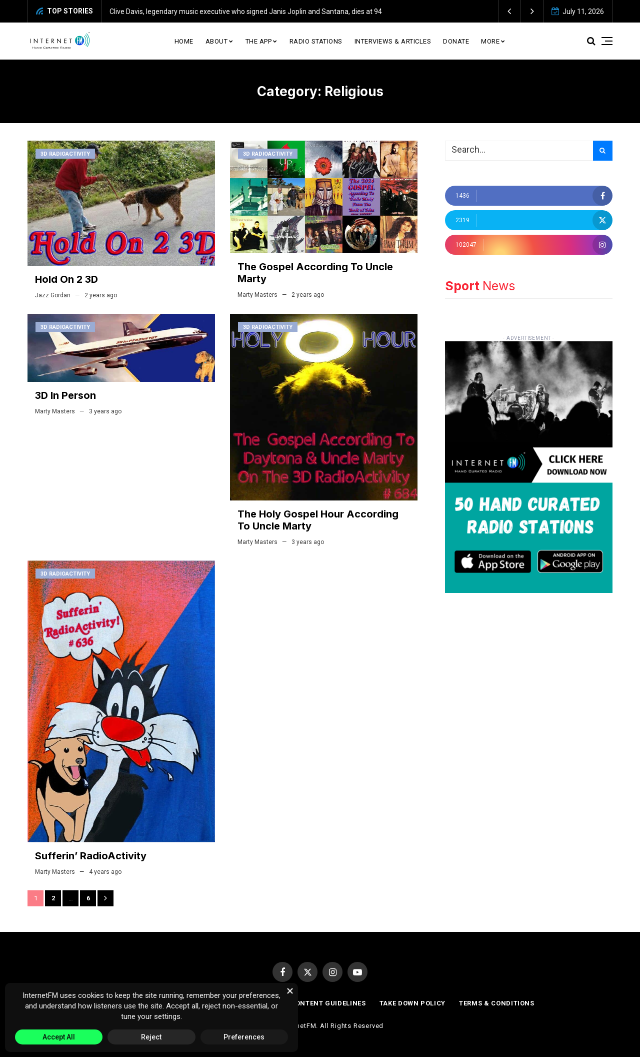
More (490, 41)
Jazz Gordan (52, 295)
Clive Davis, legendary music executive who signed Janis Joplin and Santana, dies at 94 (246, 12)
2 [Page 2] (53, 898)
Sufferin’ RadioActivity (90, 856)
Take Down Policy (413, 1003)
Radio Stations (316, 41)
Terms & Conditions (496, 1003)
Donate (456, 41)
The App (259, 41)
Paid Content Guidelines (319, 1003)
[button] (509, 11)
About (217, 41)
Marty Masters (258, 294)
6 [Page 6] (88, 898)
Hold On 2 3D (66, 279)
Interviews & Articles (393, 41)
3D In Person (65, 395)
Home (184, 41)
